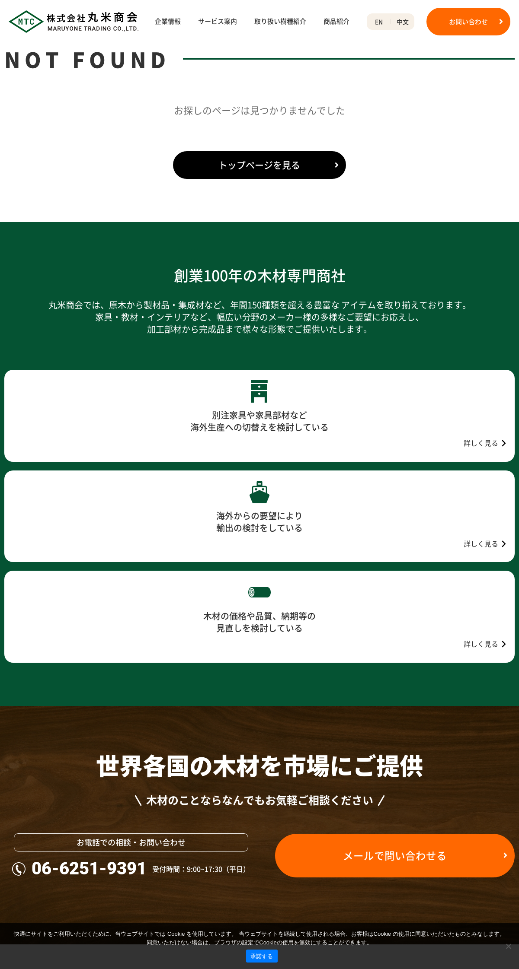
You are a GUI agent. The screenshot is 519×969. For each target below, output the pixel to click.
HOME (13, 55)
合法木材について (28, 900)
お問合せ (461, 855)
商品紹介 (336, 21)
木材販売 (146, 840)
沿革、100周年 (24, 870)
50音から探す (257, 900)
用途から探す (257, 855)
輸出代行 (146, 885)
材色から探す (257, 870)
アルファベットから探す (272, 915)
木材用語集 (357, 825)
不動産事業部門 (25, 915)
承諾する (261, 956)
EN (379, 22)
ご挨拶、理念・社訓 (31, 840)
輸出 (140, 870)
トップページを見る (260, 207)
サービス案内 (217, 21)
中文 (403, 22)
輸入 (140, 855)
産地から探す (257, 885)
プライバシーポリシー (479, 840)
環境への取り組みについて (40, 885)
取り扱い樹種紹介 (280, 21)
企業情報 (168, 21)
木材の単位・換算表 (369, 870)
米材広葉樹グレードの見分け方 (384, 885)
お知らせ (461, 825)
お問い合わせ (468, 21)
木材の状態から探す (266, 840)
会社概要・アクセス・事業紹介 (46, 855)
